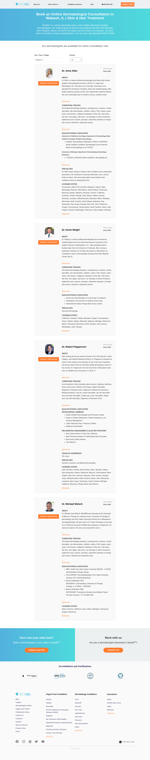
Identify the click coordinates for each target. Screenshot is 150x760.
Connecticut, (67, 187)
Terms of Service (22, 725)
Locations (19, 718)
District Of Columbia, (79, 187)
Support (18, 702)
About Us (36, 4)
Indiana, (95, 195)
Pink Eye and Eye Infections (56, 729)
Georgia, (79, 195)
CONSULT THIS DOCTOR (48, 83)
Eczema (78, 706)
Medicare (110, 710)
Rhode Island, (84, 207)
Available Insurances (75, 4)
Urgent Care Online (23, 709)
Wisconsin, (89, 210)
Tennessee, (103, 190)
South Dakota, (93, 190)
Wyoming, (66, 193)
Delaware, (91, 187)
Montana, (70, 470)
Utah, (109, 207)
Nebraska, (97, 201)
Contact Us (20, 715)
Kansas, (102, 195)
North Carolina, (76, 201)
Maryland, (94, 198)
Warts (77, 727)
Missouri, (74, 190)
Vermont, (71, 210)
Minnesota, (66, 201)
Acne (77, 699)
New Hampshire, (68, 472)
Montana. (107, 210)
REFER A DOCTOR (37, 650)
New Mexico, (83, 190)
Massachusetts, (84, 198)
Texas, (104, 207)
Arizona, (94, 193)
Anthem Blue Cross (114, 703)
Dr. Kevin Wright (71, 230)
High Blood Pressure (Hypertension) (59, 722)
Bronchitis (49, 706)
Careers (18, 722)
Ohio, (97, 204)
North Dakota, (87, 201)
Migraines (49, 726)
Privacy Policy (21, 728)
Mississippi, (66, 190)
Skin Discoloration (81, 723)
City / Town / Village (41, 55)
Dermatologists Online (24, 705)
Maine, (100, 198)
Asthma (49, 703)
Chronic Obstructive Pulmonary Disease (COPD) (57, 711)
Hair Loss (78, 710)
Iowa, (84, 195)
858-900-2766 (107, 4)
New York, (91, 204)
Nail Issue (78, 717)
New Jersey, (75, 204)
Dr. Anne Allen (69, 70)
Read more (65, 214)
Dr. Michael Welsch (72, 504)
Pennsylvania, (73, 207)
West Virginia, (99, 210)
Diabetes (49, 716)
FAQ (91, 4)
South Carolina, (96, 207)
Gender (72, 55)
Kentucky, (66, 198)
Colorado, (66, 195)
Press (18, 731)
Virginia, (65, 210)
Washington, (80, 210)
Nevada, (83, 204)
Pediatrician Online (22, 712)
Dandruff (78, 703)
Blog (17, 699)
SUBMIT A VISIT (127, 4)
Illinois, (89, 195)
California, (101, 193)
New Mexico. (94, 484)
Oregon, (65, 207)
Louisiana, (74, 198)
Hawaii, (98, 187)
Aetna (109, 699)
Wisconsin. (72, 612)
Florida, (73, 195)
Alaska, (73, 193)
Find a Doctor (53, 4)
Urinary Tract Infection (54, 733)
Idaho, (103, 187)
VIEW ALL (49, 736)
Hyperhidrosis (80, 713)
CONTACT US (113, 650)
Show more (66, 101)
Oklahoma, (103, 204)
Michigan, (106, 198)
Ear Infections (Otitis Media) (56, 719)
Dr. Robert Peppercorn (74, 347)
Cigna (109, 706)
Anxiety (48, 699)
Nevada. (79, 327)
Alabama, (79, 193)
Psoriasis (78, 720)
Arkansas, (87, 193)
